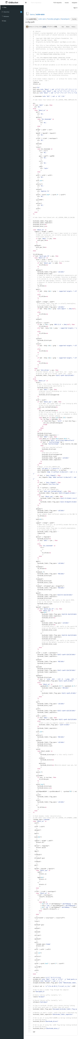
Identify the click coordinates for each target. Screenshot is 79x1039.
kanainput (65, 19)
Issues (67, 2)
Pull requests (57, 2)
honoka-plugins (53, 19)
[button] (26, 2)
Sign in (75, 8)
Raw (63, 26)
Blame (67, 26)
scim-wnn (40, 14)
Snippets (74, 2)
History (73, 26)
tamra (32, 14)
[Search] (40, 2)
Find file (74, 19)
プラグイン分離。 (52, 27)
